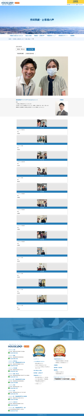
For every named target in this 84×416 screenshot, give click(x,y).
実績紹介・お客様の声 (39, 35)
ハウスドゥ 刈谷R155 (12, 402)
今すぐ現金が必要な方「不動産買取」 (42, 379)
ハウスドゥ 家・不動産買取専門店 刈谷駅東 (17, 396)
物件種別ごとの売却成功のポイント (62, 362)
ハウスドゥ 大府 (11, 349)
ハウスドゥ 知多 (11, 390)
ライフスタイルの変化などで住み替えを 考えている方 (42, 367)
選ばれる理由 (28, 35)
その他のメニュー (38, 383)
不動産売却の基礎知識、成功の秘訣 (62, 360)
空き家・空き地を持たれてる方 (40, 365)
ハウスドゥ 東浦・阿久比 (13, 373)
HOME (10, 38)
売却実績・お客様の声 (38, 372)
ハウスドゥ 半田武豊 (12, 368)
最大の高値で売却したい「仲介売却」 (42, 377)
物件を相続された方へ (39, 363)
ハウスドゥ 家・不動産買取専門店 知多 (17, 407)
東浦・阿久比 (27, 38)
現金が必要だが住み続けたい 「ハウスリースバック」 (40, 381)
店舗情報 (72, 35)
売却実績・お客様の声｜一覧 (18, 38)
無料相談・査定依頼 (58, 367)
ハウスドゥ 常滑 (11, 385)
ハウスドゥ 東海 (11, 355)
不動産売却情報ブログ (60, 373)
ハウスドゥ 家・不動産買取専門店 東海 (16, 379)
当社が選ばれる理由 (38, 370)
